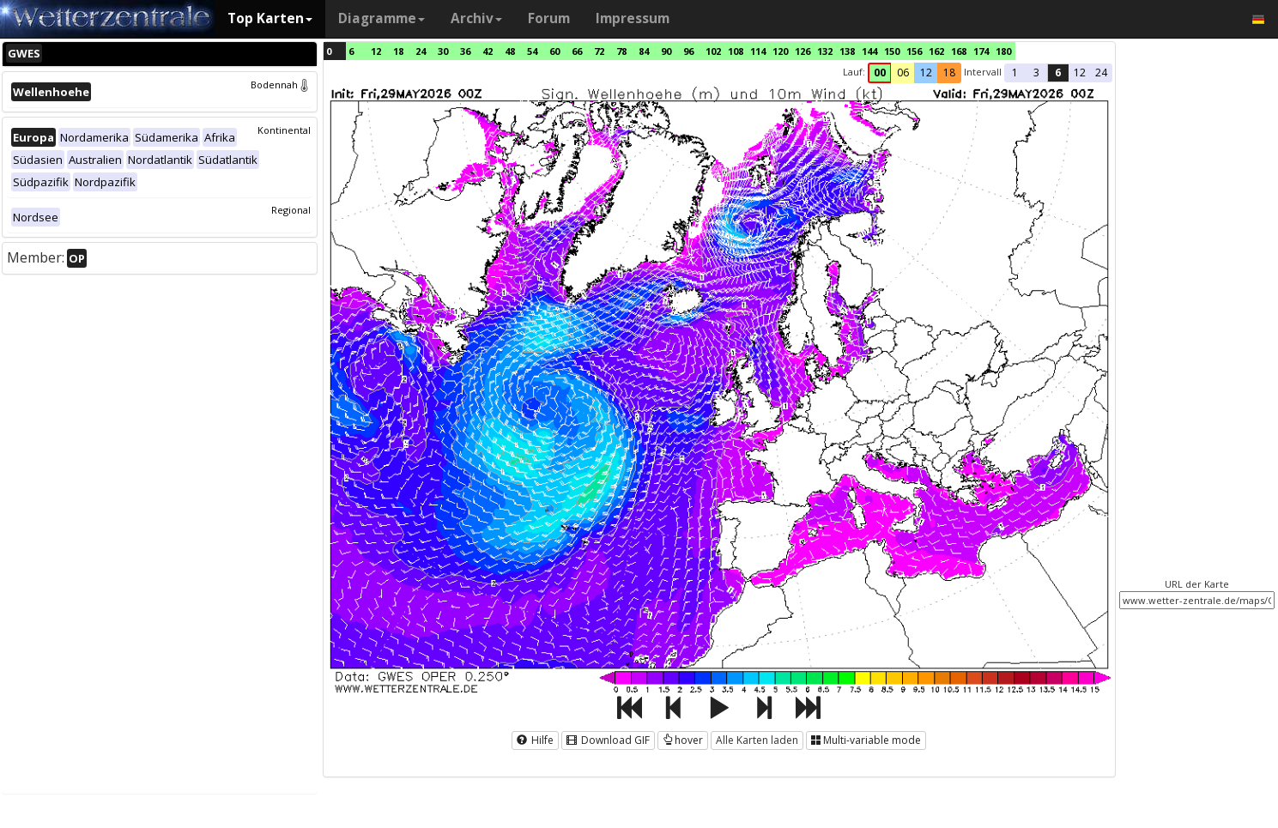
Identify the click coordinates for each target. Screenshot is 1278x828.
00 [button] (880, 72)
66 (577, 51)
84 (644, 51)
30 (443, 51)
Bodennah (281, 84)
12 (376, 51)
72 (599, 51)
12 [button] (926, 72)
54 (532, 51)
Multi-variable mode (866, 740)
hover (683, 740)
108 (735, 51)
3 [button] (1036, 72)
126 (802, 51)
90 (666, 51)
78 (621, 51)
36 (465, 51)
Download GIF (608, 740)
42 (487, 51)
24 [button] (1101, 72)
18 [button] (949, 72)
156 (914, 51)
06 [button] (903, 72)
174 (981, 51)
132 (825, 51)
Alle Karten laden (757, 740)
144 (869, 51)
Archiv (476, 18)
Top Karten (269, 18)
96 (688, 51)
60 (554, 51)
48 (510, 51)
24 (420, 51)
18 (398, 51)
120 (780, 51)
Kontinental (284, 130)
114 (758, 51)
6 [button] (1058, 72)
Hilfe (535, 740)
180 (1003, 51)
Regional (291, 209)
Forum (549, 18)
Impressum (632, 18)
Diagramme (381, 18)
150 (891, 51)
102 (713, 51)
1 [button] (1015, 72)
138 (847, 51)
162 (936, 51)
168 (958, 51)
